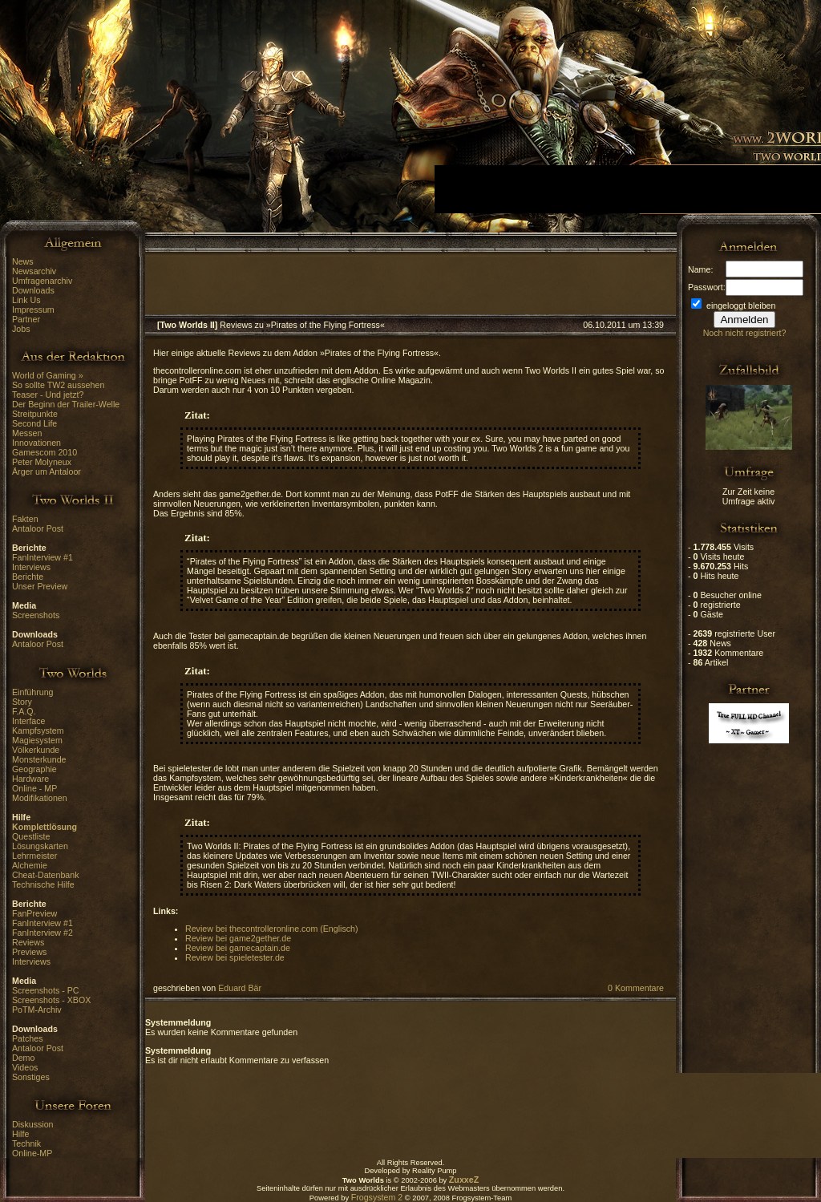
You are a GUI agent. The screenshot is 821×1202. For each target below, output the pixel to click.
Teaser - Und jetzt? (47, 394)
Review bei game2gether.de (238, 938)
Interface (28, 721)
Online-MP (32, 1153)
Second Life (34, 423)
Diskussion (33, 1124)
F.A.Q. (24, 711)
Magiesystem (37, 740)
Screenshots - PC (45, 990)
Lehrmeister (34, 855)
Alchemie (29, 865)
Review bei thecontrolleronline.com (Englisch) (271, 928)
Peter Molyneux (41, 462)
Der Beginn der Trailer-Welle (65, 404)
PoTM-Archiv (37, 1009)
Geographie (34, 769)
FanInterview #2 (42, 932)
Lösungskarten (40, 846)
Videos (25, 1067)
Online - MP (34, 788)
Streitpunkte (35, 414)
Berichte (27, 576)
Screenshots (35, 615)
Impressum (33, 309)
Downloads (33, 290)
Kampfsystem (38, 730)
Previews (29, 952)
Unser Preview (39, 586)
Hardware (30, 778)
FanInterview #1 (42, 557)
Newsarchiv (34, 271)
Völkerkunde (35, 750)
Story (22, 701)
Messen (27, 433)
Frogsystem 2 (377, 1197)
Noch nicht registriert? (745, 333)
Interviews (31, 567)
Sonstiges (31, 1077)
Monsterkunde (39, 759)
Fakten (25, 519)
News (23, 261)
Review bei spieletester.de (235, 957)
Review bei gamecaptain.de (237, 948)
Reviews (28, 942)
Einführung (33, 692)
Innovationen (36, 442)
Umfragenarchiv (42, 280)
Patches (27, 1038)
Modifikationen (39, 798)
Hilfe (20, 1134)
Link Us (26, 300)
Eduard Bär (239, 988)
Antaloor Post (37, 528)
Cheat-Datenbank (45, 875)
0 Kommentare (636, 988)
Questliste (31, 836)
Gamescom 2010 (44, 452)
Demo (23, 1057)
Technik (26, 1143)
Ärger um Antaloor (46, 471)
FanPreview (34, 913)
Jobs (21, 329)
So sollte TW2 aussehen (58, 385)
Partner (26, 319)
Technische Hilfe (43, 884)
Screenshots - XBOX (51, 1000)
